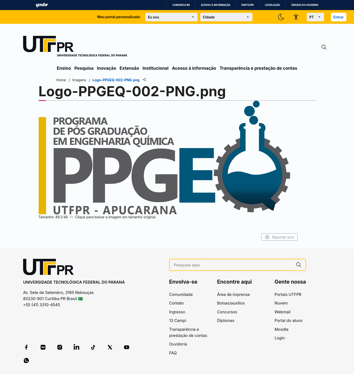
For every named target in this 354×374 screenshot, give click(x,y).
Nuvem (281, 303)
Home (62, 80)
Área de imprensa (233, 294)
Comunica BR (181, 5)
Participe (247, 5)
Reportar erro (278, 237)
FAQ (173, 352)
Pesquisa (84, 68)
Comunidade (181, 294)
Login (280, 337)
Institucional (156, 68)
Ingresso (177, 311)
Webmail (283, 311)
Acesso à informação (215, 5)
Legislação (272, 5)
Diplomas (225, 320)
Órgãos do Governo (304, 5)
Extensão (129, 68)
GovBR (42, 5)
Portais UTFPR (288, 294)
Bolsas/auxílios (231, 303)
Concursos (227, 311)
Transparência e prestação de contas (258, 68)
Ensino (64, 68)
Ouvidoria (178, 344)
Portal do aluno (289, 320)
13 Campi (177, 320)
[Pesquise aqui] (233, 265)
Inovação (106, 68)
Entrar (338, 17)
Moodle (282, 329)
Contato (176, 303)
